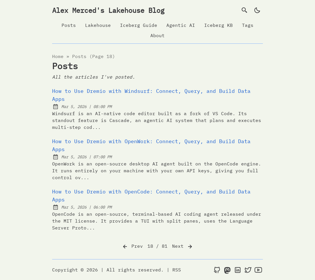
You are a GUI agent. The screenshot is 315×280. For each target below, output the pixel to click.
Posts (69, 25)
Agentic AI (180, 25)
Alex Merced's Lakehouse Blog (108, 10)
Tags (247, 25)
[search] (244, 10)
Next (182, 246)
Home (58, 56)
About (157, 35)
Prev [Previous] (132, 246)
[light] (257, 10)
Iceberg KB (218, 25)
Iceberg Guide (138, 25)
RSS (176, 270)
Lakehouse (98, 25)
